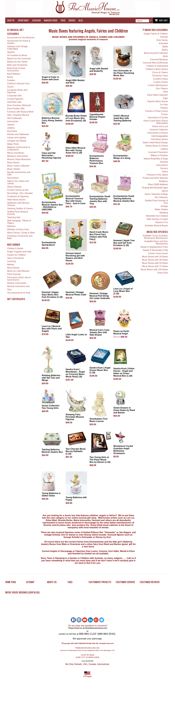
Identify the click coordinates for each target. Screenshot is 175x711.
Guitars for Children (16, 255)
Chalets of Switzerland (157, 66)
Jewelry (10, 124)
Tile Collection (161, 197)
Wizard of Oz (161, 222)
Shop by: (11, 20)
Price (63, 20)
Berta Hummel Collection (156, 53)
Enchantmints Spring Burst (49, 243)
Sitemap (30, 582)
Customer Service (125, 582)
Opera (165, 171)
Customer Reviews (150, 582)
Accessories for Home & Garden (18, 42)
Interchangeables (159, 136)
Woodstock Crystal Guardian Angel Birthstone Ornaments (123, 449)
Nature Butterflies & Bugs (156, 158)
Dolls (165, 92)
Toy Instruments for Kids (18, 293)
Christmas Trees (160, 75)
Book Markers (13, 74)
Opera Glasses (14, 187)
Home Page (10, 582)
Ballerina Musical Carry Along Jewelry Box (52, 120)
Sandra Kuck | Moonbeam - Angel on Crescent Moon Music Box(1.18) (75, 373)
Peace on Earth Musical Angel (121, 332)
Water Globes (161, 209)
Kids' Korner (13, 244)
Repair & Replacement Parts (154, 247)
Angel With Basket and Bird (75, 81)
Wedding (163, 213)
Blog (81, 20)
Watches (11, 226)
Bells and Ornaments (17, 65)
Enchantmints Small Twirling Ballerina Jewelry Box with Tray (100, 200)
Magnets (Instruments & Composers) (18, 148)
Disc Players (162, 88)
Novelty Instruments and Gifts (18, 173)
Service (72, 20)
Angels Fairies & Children (156, 34)
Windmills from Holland (157, 216)
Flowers (164, 108)
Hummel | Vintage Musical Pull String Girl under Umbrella (100, 295)
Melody (10, 264)
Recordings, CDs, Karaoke (20, 193)
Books (10, 77)
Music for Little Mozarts (18, 271)
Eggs (165, 98)
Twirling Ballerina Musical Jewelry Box (52, 450)
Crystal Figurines (15, 99)
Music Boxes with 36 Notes (155, 260)
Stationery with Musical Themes (18, 204)
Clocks (10, 87)
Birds (165, 56)
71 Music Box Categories (155, 30)
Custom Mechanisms (158, 85)
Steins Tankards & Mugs (156, 194)
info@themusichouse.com (96, 628)
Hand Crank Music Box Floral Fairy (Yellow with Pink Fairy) (99, 235)
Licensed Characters (158, 152)
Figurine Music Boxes (157, 101)
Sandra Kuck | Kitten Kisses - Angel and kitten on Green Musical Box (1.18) (124, 372)
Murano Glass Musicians (19, 159)
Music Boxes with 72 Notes (155, 266)
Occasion (36, 20)
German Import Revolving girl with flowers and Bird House (75, 257)
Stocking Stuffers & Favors (20, 208)
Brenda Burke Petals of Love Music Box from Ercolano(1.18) (76, 118)
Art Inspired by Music (17, 55)
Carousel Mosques (159, 59)
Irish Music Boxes (159, 139)
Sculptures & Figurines (18, 196)
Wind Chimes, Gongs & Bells (21, 233)
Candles (11, 80)
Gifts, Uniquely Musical (18, 115)
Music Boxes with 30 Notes (155, 256)
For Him (164, 104)
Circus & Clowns (160, 72)
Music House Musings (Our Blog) (22, 592)
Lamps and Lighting (16, 137)
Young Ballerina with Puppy (76, 498)
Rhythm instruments (16, 283)
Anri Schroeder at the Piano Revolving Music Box (123, 73)
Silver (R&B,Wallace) (158, 184)
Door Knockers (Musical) (19, 105)
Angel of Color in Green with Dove (50, 78)
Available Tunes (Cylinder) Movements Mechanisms (155, 236)
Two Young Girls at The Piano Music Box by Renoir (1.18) (100, 459)
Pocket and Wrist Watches (155, 178)
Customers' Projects (100, 582)
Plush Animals (14, 274)
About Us (52, 582)
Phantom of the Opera (157, 175)
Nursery (164, 168)
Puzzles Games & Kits (17, 190)
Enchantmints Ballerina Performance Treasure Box (97, 159)
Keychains (12, 131)
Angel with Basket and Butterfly (99, 69)
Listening (11, 261)
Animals (164, 37)
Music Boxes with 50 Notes (155, 263)
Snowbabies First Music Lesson (98, 420)
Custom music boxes (158, 253)
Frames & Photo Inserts (156, 111)
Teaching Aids (13, 217)
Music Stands (13, 169)
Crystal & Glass (160, 79)
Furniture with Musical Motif (20, 112)
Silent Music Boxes (16, 199)
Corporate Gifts (14, 95)
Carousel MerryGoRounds (155, 63)
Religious (163, 181)
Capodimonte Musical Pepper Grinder (97, 116)
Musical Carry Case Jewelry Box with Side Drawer (99, 332)
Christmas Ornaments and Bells (19, 237)
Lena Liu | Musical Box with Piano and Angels (52, 328)
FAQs (70, 582)
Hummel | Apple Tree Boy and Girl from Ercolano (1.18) (124, 242)
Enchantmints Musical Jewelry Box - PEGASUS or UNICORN (52, 206)
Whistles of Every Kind (18, 229)
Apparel (11, 52)
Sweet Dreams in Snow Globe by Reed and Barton (124, 410)
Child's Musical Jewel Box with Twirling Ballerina (122, 118)
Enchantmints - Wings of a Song (121, 157)
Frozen (164, 114)
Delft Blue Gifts (14, 102)
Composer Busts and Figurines (17, 91)
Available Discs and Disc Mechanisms (156, 242)
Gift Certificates (14, 118)
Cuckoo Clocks (160, 82)
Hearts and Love (160, 126)
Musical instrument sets (18, 286)
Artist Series (162, 40)
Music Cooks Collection (18, 166)
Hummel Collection (159, 129)
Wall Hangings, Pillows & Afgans (19, 221)
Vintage (164, 206)
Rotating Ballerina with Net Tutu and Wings (51, 377)
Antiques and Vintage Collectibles (17, 47)
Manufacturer (50, 20)
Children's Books (15, 248)
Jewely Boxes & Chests (156, 146)
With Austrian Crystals (157, 219)
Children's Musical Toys (18, 83)
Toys (9, 289)
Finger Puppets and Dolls (19, 251)
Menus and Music (15, 153)
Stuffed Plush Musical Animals (17, 213)
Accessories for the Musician (21, 37)
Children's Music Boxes (156, 69)
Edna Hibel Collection (157, 95)
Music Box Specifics (157, 232)
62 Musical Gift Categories (15, 32)
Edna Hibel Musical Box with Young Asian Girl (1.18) (75, 150)
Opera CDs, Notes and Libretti (18, 182)
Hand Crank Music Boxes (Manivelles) (156, 122)
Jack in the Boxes (15, 258)
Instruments (12, 121)
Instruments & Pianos (157, 133)
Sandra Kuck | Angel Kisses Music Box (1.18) (100, 370)
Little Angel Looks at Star (76, 335)
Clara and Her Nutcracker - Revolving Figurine (51, 155)
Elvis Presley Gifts (16, 108)
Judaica (11, 128)
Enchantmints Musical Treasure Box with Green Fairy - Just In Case (75, 200)
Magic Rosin (13, 144)
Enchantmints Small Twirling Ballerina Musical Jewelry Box (124, 198)
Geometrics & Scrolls (158, 117)
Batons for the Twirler (17, 62)
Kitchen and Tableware (18, 134)
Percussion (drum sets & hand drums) (19, 278)
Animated (163, 43)
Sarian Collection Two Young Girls (50, 406)
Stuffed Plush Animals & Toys (156, 201)
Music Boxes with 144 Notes (154, 269)
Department (23, 20)
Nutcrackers (13, 178)
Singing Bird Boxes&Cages (155, 188)
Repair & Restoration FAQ (155, 250)
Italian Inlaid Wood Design (155, 142)
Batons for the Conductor (19, 58)
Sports (165, 191)
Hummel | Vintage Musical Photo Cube (76, 293)
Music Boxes (13, 162)
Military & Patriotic (159, 155)
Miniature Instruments (17, 156)
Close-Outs (162, 273)
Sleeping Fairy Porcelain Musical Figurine (75, 416)
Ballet (165, 46)
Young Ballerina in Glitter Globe (51, 494)
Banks (165, 50)
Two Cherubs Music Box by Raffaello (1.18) (76, 451)
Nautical (164, 162)
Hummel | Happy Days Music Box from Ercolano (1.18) (52, 294)
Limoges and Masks (16, 141)
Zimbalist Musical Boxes (156, 225)
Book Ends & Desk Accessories (16, 69)
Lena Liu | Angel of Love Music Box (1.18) (123, 291)
